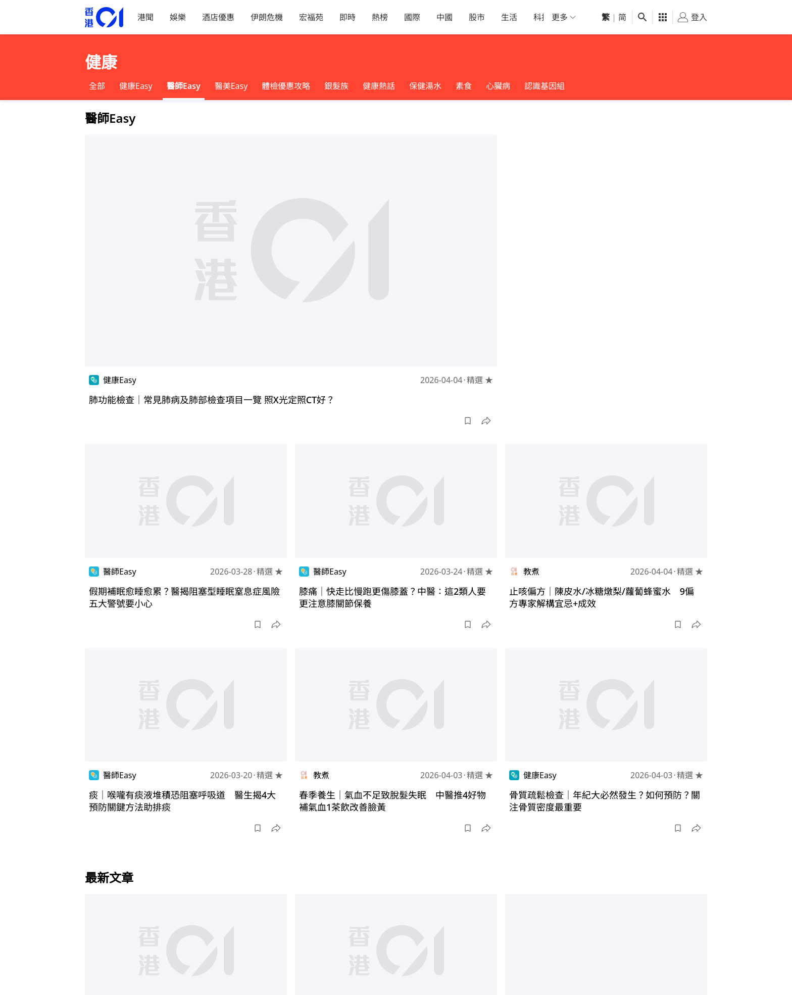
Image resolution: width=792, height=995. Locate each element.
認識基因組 (544, 85)
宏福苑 (311, 17)
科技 (541, 17)
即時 (347, 17)
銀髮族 (336, 85)
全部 (97, 85)
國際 (412, 17)
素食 (464, 85)
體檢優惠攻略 (286, 85)
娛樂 (178, 17)
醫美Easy (231, 85)
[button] (468, 421)
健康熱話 (379, 85)
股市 (477, 17)
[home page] (104, 17)
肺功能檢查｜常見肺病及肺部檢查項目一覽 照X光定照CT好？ (212, 400)
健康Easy (136, 85)
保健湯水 (425, 85)
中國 (444, 17)
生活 (509, 17)
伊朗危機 (267, 17)
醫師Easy (184, 85)
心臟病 (498, 85)
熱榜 (380, 17)
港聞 (145, 17)
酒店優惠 (218, 17)
